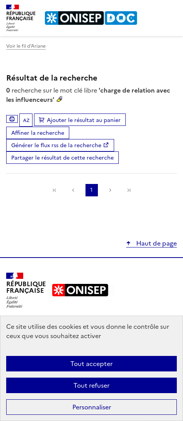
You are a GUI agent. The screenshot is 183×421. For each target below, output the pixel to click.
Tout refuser (91, 385)
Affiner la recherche (37, 133)
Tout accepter (91, 363)
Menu (172, 9)
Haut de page (156, 243)
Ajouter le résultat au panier (84, 120)
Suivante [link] (110, 190)
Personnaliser (91, 407)
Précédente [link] (73, 190)
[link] (54, 190)
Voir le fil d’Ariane (26, 46)
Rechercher (156, 9)
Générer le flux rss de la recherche (56, 145)
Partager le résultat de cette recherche (62, 158)
